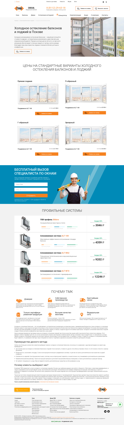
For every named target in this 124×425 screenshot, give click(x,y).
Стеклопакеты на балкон (76, 408)
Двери (33, 15)
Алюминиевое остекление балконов (79, 410)
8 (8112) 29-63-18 (55, 7)
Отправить (31, 196)
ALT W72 (65, 271)
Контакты (105, 15)
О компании (95, 15)
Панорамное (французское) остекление (80, 405)
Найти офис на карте (102, 407)
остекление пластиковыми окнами (49, 381)
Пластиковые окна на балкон (77, 407)
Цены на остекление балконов (77, 400)
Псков (17, 1)
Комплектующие (75, 15)
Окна (17, 15)
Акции (69, 1)
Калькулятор (62, 15)
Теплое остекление (74, 403)
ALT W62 (65, 253)
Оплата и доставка (51, 1)
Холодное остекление (75, 402)
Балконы (25, 15)
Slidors (56, 219)
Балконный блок (74, 412)
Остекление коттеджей (45, 15)
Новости (62, 1)
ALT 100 (65, 236)
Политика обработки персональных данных (63, 417)
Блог (75, 1)
